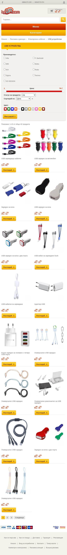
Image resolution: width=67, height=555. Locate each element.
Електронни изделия (36, 39)
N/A (6, 70)
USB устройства (55, 39)
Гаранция (46, 538)
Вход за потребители (26, 543)
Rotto (36, 70)
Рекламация (58, 538)
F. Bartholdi (38, 58)
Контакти (40, 543)
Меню (33, 26)
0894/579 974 (39, 2)
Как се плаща (24, 538)
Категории (33, 32)
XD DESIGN (9, 81)
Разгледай (7, 170)
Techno (36, 75)
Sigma (7, 75)
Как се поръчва (10, 538)
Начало (4, 39)
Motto (36, 64)
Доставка (36, 538)
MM (6, 64)
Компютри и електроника (18, 548)
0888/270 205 (27, 2)
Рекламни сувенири (17, 39)
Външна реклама (52, 548)
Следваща (19, 518)
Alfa (6, 58)
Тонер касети (51, 543)
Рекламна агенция (36, 548)
